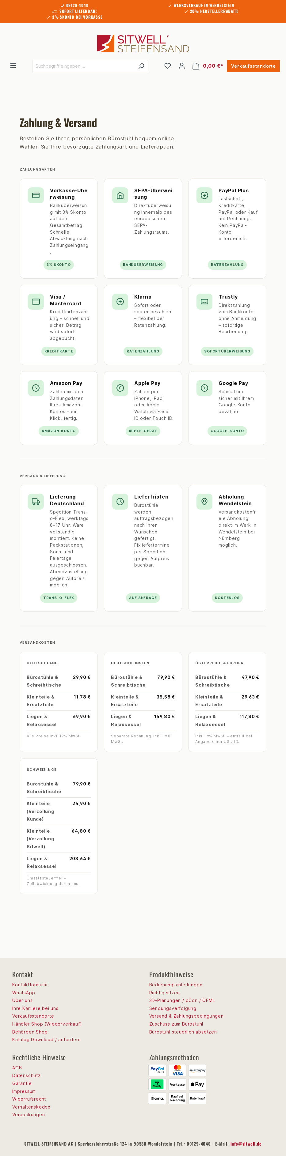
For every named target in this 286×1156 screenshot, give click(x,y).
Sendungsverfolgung (172, 1008)
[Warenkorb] (208, 66)
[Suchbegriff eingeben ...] (83, 66)
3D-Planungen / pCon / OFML (182, 1000)
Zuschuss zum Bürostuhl (176, 1023)
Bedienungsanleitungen (176, 984)
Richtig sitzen (164, 992)
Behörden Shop (30, 1031)
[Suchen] (141, 66)
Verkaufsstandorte (253, 66)
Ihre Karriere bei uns (35, 1008)
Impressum (24, 1091)
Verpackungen (28, 1114)
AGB (17, 1067)
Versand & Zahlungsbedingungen (186, 1016)
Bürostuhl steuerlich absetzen (183, 1031)
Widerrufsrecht (29, 1098)
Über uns (22, 1000)
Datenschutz (26, 1075)
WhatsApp (23, 992)
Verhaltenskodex (31, 1106)
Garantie (22, 1083)
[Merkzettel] (168, 66)
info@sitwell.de (246, 1143)
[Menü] (13, 65)
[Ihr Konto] (182, 66)
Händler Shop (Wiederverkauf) (47, 1023)
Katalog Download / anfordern (46, 1039)
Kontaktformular (30, 984)
